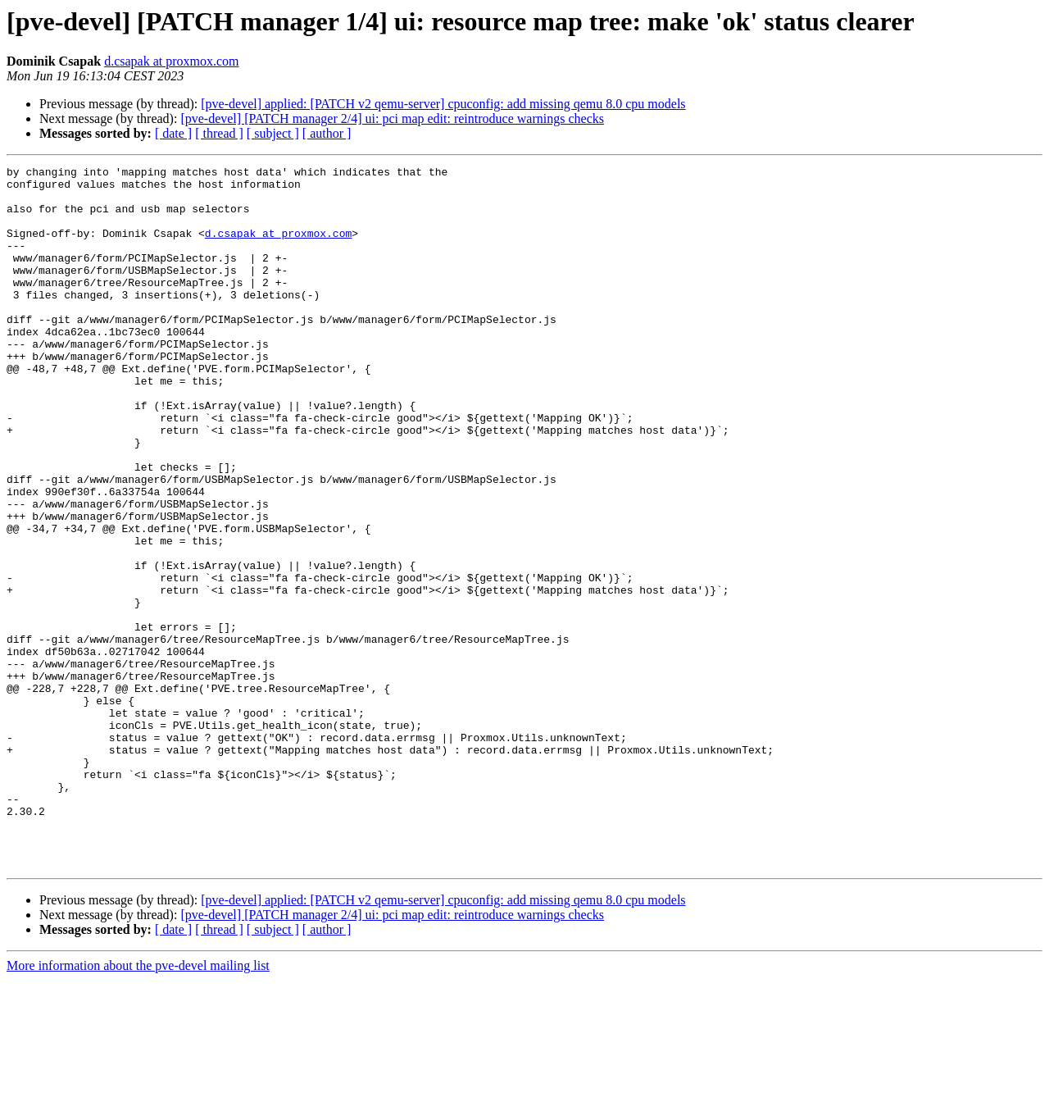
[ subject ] (273, 133)
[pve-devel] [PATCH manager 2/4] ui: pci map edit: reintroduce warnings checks (392, 118)
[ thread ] (219, 133)
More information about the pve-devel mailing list (138, 1106)
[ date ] (173, 133)
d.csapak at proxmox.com (171, 61)
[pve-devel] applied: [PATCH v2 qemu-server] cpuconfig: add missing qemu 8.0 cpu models (443, 104)
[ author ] (327, 133)
